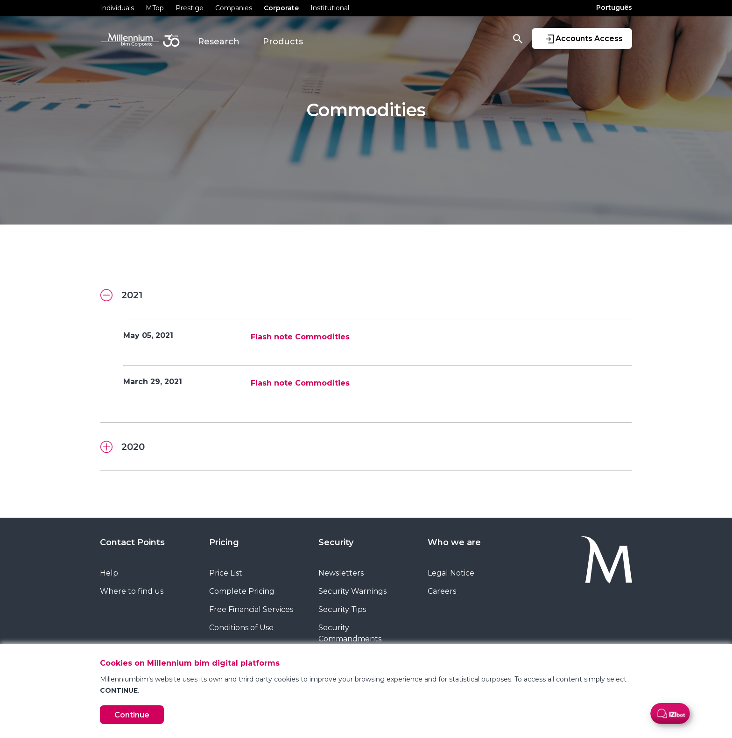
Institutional (329, 8)
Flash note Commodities (300, 336)
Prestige (190, 8)
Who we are (454, 542)
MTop (155, 8)
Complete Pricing (241, 591)
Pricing (224, 542)
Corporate (281, 8)
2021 (121, 295)
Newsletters (341, 573)
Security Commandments (349, 633)
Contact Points (132, 542)
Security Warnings (352, 591)
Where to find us (131, 591)
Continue (131, 714)
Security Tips (342, 609)
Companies (233, 8)
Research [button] (218, 41)
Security (335, 542)
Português (614, 7)
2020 (122, 447)
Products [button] (283, 41)
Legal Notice (451, 573)
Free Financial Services (251, 609)
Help (109, 573)
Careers (442, 591)
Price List (225, 573)
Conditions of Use (241, 627)
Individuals (117, 8)
